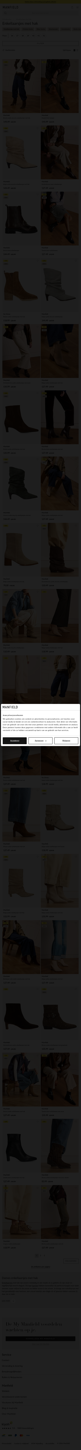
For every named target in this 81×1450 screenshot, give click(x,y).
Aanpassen (40, 741)
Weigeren (66, 741)
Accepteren (14, 741)
